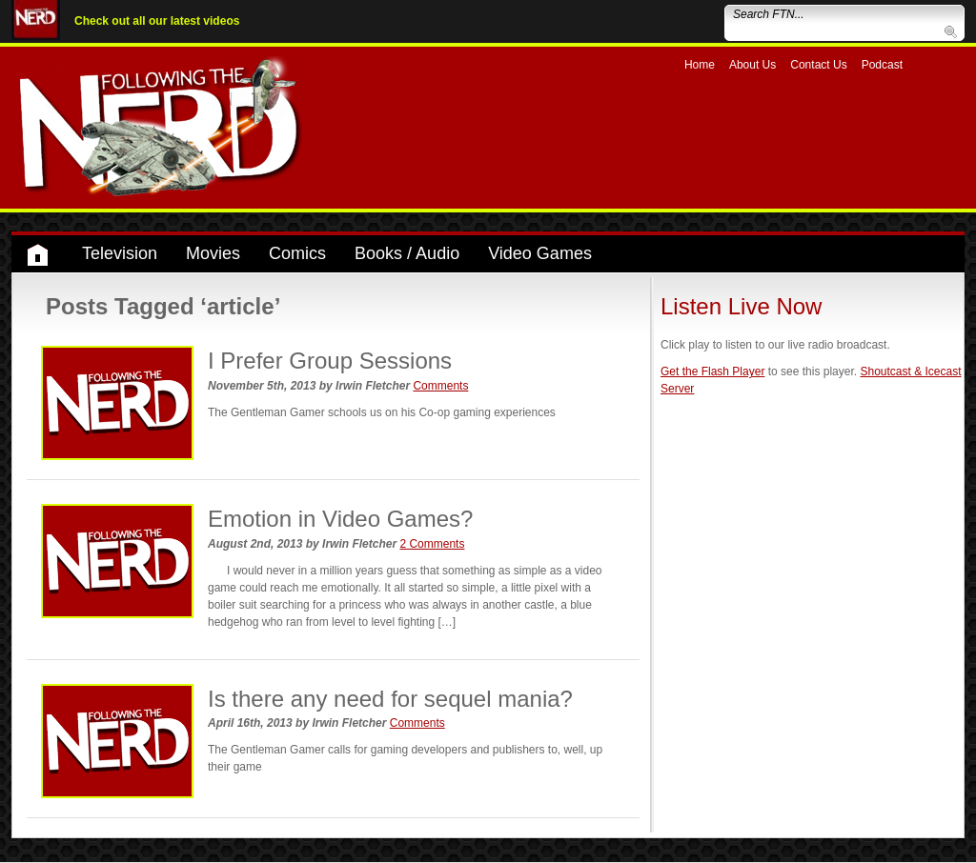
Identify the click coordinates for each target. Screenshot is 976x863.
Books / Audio (407, 253)
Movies (213, 253)
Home (699, 64)
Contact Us (818, 64)
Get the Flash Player (712, 371)
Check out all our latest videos (156, 21)
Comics (297, 253)
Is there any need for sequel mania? (390, 699)
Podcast (882, 64)
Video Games (540, 253)
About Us (752, 64)
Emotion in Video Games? (340, 519)
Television (119, 253)
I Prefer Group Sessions (330, 360)
